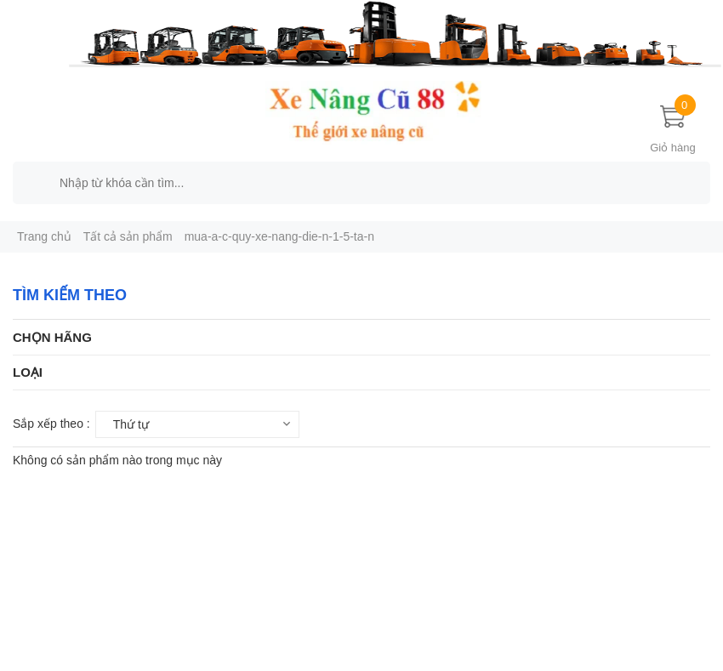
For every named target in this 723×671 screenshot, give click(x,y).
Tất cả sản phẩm (128, 236)
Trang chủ (44, 236)
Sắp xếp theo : (51, 423)
